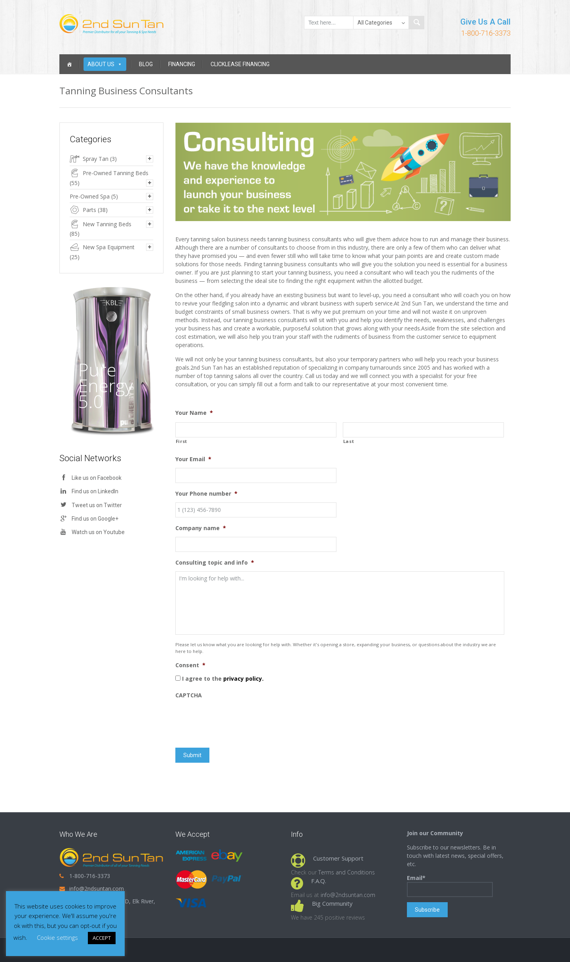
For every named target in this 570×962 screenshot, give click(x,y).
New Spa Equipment (109, 247)
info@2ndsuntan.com (96, 888)
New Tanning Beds (107, 224)
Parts (89, 210)
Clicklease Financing (240, 64)
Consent (190, 665)
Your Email (193, 459)
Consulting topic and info (214, 562)
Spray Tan (95, 158)
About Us (104, 64)
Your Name (194, 412)
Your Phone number (206, 493)
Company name (200, 528)
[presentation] (235, 719)
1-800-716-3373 (486, 33)
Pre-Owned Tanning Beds (115, 173)
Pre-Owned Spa (90, 196)
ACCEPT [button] (102, 937)
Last (348, 441)
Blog (146, 64)
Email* (450, 885)
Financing (181, 64)
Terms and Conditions (346, 872)
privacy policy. (243, 678)
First (181, 441)
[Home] (69, 64)
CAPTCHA (188, 695)
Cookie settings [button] (57, 937)
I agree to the (223, 678)
